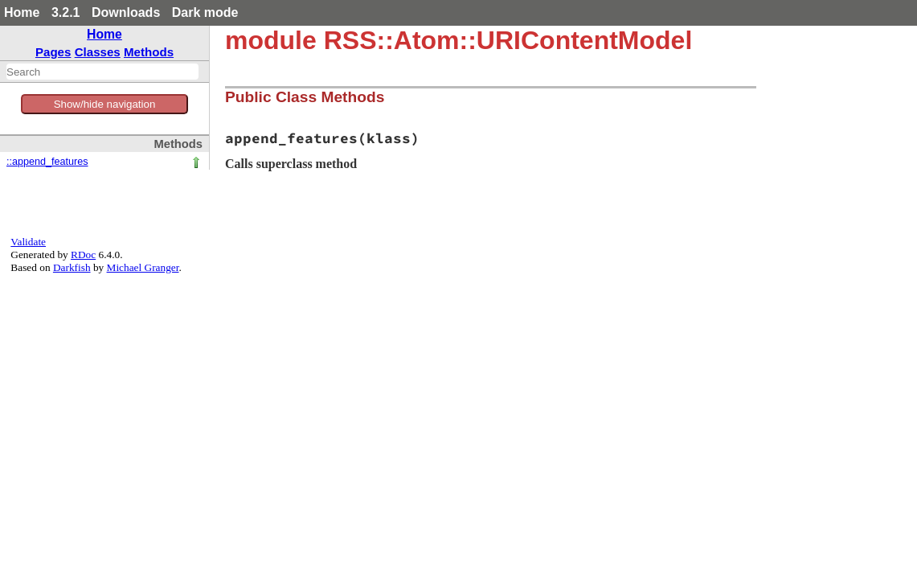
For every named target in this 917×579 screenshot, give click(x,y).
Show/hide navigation (105, 104)
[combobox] (102, 72)
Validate (28, 242)
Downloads (126, 12)
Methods (149, 52)
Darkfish (72, 267)
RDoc (83, 254)
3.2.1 (65, 12)
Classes (98, 52)
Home (21, 12)
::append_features (47, 161)
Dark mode (205, 12)
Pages (53, 52)
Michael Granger (143, 267)
